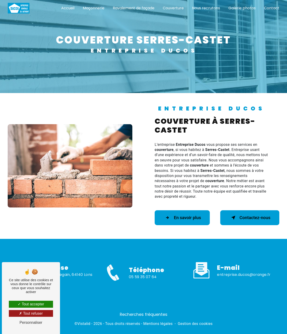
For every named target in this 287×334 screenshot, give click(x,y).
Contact (271, 8)
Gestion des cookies (195, 323)
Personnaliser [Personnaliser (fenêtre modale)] (31, 322)
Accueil (67, 8)
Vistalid (83, 323)
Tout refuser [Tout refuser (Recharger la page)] (31, 313)
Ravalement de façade (133, 8)
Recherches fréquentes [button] (143, 314)
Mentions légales (158, 323)
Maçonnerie (93, 8)
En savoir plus (183, 218)
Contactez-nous (249, 218)
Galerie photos (241, 8)
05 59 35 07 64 (143, 281)
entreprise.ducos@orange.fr (243, 269)
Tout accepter (31, 304)
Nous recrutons (206, 8)
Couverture (173, 8)
